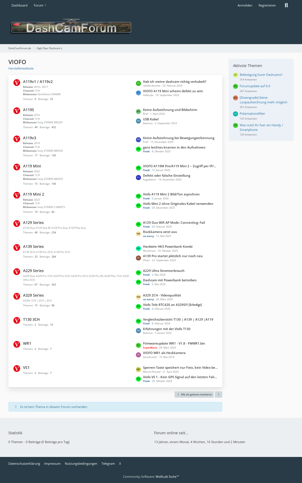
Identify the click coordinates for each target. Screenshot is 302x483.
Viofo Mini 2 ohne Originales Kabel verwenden (178, 203)
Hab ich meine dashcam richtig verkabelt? (174, 81)
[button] (218, 394)
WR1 (27, 343)
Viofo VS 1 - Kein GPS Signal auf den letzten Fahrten (180, 377)
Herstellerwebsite (21, 68)
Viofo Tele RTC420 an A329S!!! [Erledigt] (172, 305)
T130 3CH (31, 319)
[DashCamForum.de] (151, 27)
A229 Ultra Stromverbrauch (164, 270)
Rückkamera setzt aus (160, 232)
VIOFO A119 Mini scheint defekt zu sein (173, 91)
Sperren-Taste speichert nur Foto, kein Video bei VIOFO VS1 (180, 367)
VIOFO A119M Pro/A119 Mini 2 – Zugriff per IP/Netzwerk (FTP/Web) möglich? (180, 166)
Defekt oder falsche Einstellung (166, 175)
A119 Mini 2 (33, 194)
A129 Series (33, 222)
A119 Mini (32, 165)
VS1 (26, 367)
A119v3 (29, 137)
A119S (28, 109)
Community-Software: (151, 476)
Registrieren (267, 5)
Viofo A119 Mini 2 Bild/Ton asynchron (171, 194)
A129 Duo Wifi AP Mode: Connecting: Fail (174, 222)
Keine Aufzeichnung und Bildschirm (170, 110)
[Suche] (286, 5)
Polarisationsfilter (252, 113)
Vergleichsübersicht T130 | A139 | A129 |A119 (178, 319)
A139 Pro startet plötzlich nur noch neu (173, 256)
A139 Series (33, 246)
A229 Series (33, 270)
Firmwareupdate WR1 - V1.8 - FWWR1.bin (174, 343)
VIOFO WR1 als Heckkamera (164, 353)
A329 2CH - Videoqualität (162, 295)
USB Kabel (151, 119)
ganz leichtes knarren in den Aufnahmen (174, 147)
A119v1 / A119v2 (38, 81)
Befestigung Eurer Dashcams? (261, 74)
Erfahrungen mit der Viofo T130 (166, 329)
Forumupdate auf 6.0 (255, 86)
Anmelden (245, 5)
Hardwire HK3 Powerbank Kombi (168, 246)
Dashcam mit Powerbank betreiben (170, 280)
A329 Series (33, 295)
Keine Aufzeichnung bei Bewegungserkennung (178, 138)
